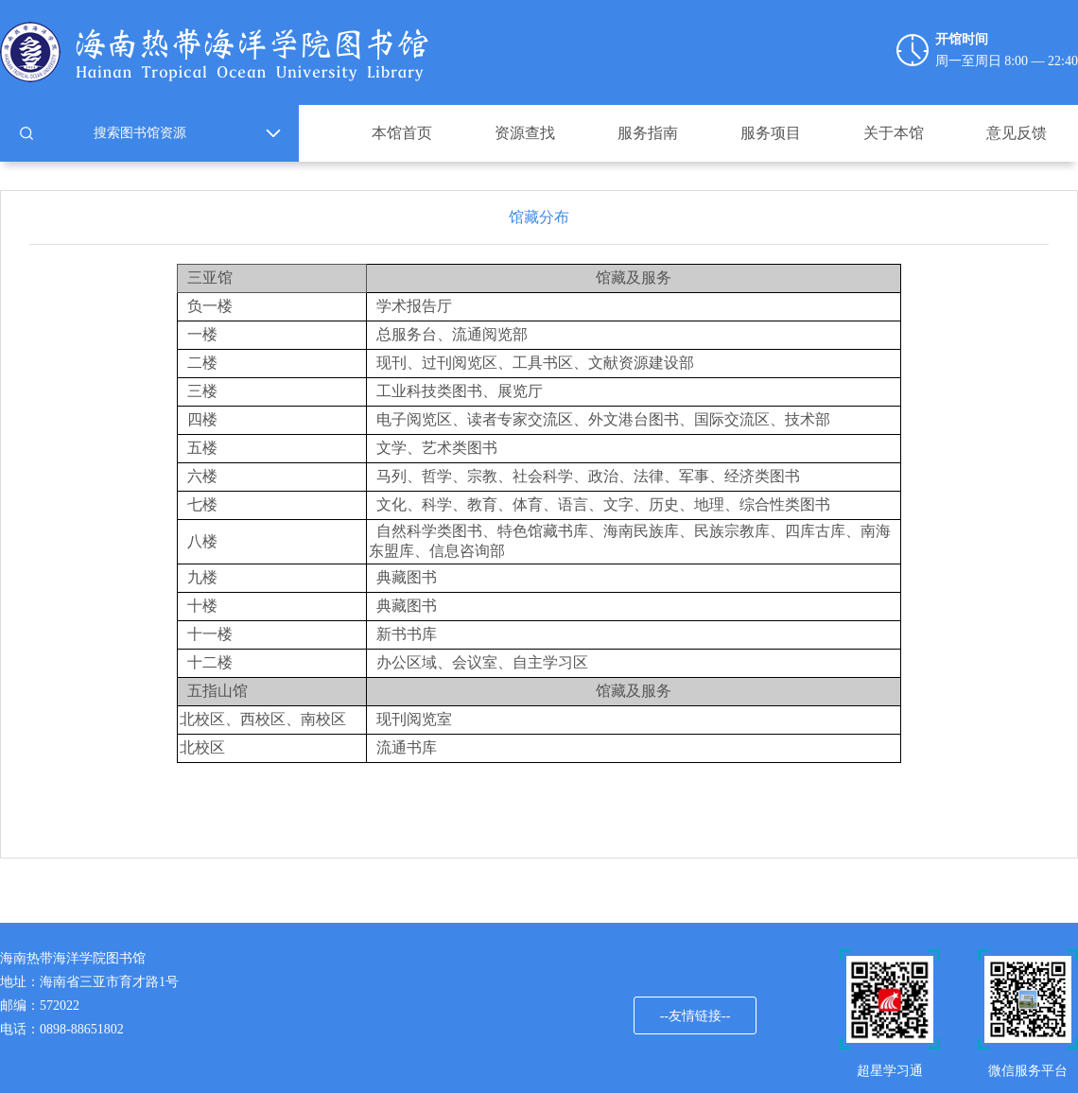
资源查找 (525, 133)
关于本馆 (893, 133)
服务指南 (647, 133)
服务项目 (770, 133)
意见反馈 (1016, 133)
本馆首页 (402, 133)
